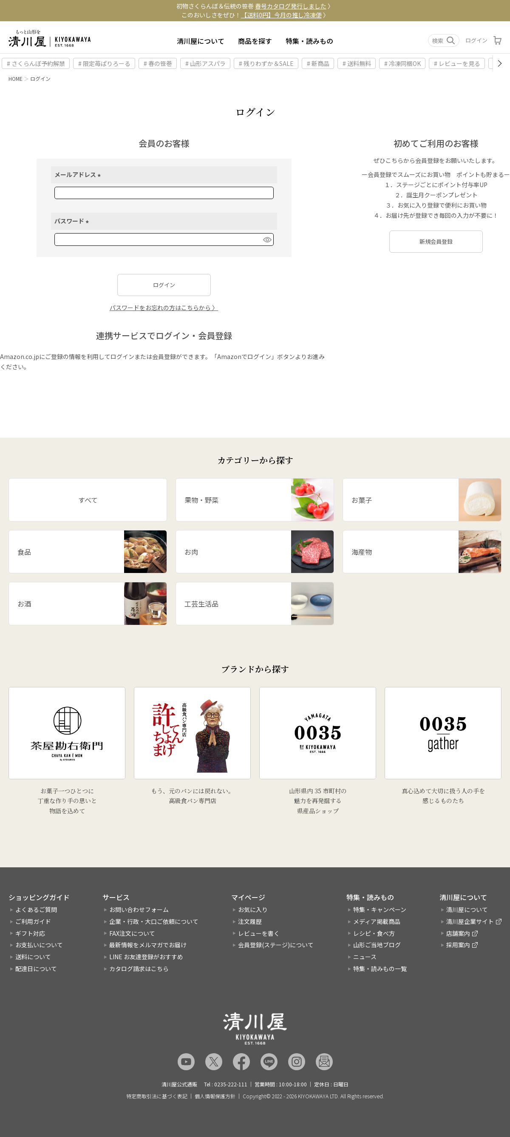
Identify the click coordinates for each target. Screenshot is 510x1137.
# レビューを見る (457, 63)
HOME (15, 78)
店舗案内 (458, 933)
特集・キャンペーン (379, 909)
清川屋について (200, 41)
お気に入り (253, 909)
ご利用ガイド (33, 921)
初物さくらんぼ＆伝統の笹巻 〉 (255, 6)
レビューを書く (259, 933)
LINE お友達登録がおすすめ (146, 956)
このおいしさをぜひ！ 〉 (255, 15)
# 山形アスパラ (205, 63)
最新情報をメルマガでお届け (148, 944)
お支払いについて (39, 944)
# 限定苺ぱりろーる (104, 63)
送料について (33, 956)
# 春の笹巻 (158, 63)
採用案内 (458, 944)
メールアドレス (78, 174)
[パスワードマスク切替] (267, 239)
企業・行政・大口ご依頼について (153, 921)
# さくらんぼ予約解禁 (36, 63)
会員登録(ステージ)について (276, 944)
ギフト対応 (30, 933)
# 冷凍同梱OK (402, 63)
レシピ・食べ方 (374, 933)
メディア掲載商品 (376, 921)
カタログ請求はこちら (139, 968)
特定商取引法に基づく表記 (156, 1096)
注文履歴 (250, 921)
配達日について (36, 968)
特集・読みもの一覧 (380, 968)
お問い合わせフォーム (139, 909)
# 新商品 (318, 63)
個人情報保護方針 (215, 1096)
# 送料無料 (357, 63)
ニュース (365, 956)
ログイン (476, 40)
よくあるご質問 (36, 909)
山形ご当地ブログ (377, 944)
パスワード (72, 221)
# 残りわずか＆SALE (266, 63)
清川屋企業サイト (470, 921)
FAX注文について (132, 933)
